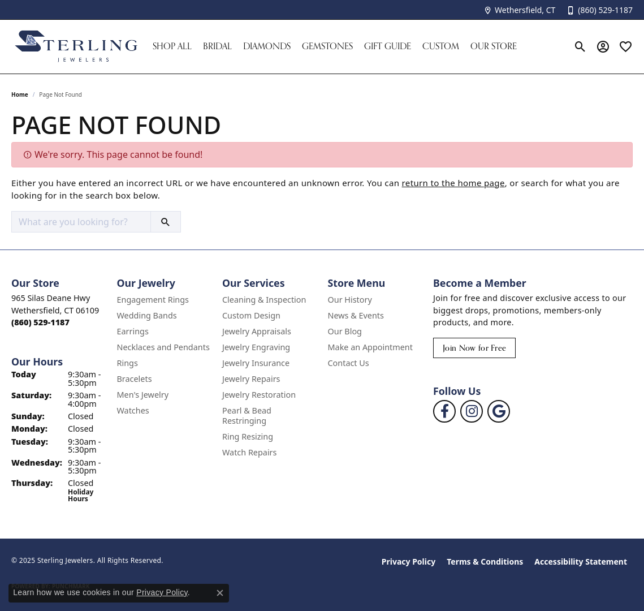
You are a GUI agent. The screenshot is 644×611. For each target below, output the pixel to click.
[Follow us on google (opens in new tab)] (498, 411)
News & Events (356, 315)
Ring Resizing (247, 436)
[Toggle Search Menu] (580, 46)
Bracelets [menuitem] (134, 378)
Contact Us (348, 363)
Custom (440, 46)
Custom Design (251, 315)
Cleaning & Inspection (264, 299)
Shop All (172, 46)
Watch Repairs (249, 452)
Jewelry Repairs (251, 378)
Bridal (217, 46)
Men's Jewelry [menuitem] (143, 394)
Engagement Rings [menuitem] (153, 299)
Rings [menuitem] (127, 363)
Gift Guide (387, 46)
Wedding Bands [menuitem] (147, 315)
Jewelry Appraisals (256, 331)
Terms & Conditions (485, 561)
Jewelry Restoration (259, 394)
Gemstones (327, 46)
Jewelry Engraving (256, 347)
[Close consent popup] (220, 593)
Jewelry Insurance (255, 363)
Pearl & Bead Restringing (246, 415)
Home (19, 94)
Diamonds (267, 46)
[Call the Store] (40, 322)
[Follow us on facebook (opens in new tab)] (444, 411)
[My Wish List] (626, 46)
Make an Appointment (370, 347)
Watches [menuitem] (133, 410)
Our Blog (345, 331)
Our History (350, 299)
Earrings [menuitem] (133, 331)
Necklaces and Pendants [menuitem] (163, 347)
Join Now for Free (474, 347)
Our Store (493, 46)
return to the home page (453, 182)
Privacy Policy (408, 561)
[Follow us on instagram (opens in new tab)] (471, 411)
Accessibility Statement (580, 561)
